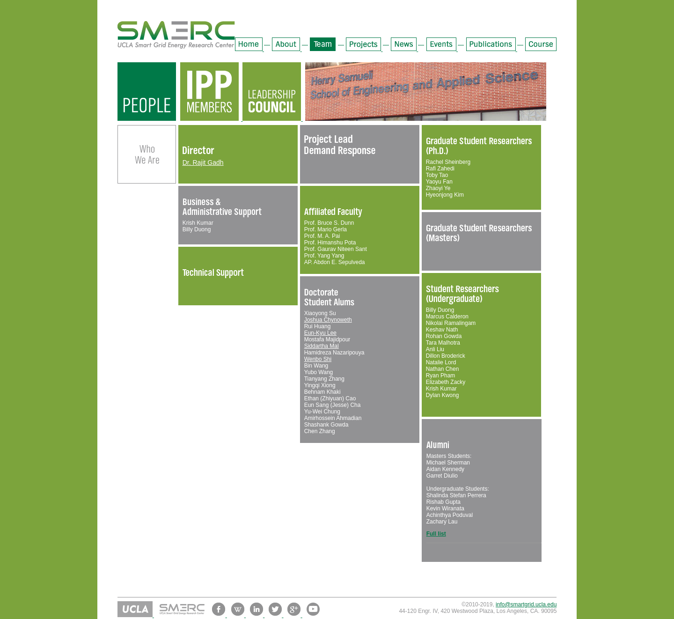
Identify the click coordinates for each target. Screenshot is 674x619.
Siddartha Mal (321, 346)
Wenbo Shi (317, 359)
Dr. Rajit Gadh (203, 162)
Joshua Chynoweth (328, 320)
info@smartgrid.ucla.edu (526, 604)
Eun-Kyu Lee (320, 333)
